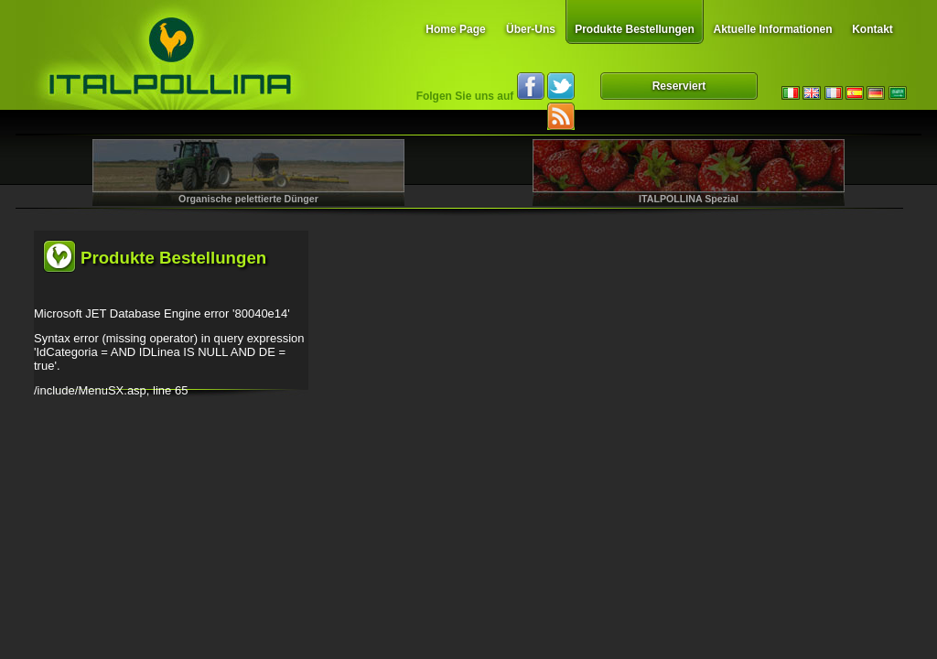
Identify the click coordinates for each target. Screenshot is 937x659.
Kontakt (872, 29)
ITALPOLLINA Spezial (688, 198)
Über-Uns (530, 29)
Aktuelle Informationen (772, 29)
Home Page (455, 29)
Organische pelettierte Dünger (248, 198)
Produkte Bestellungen (635, 29)
